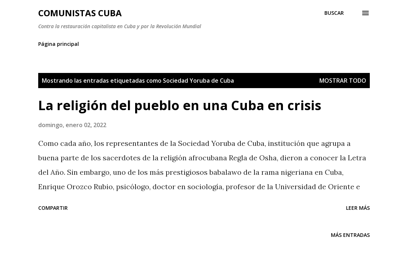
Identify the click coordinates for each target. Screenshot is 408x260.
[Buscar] (334, 13)
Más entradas (350, 234)
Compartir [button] (53, 207)
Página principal (58, 43)
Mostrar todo (342, 80)
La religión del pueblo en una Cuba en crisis (179, 105)
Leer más (358, 207)
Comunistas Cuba (80, 13)
